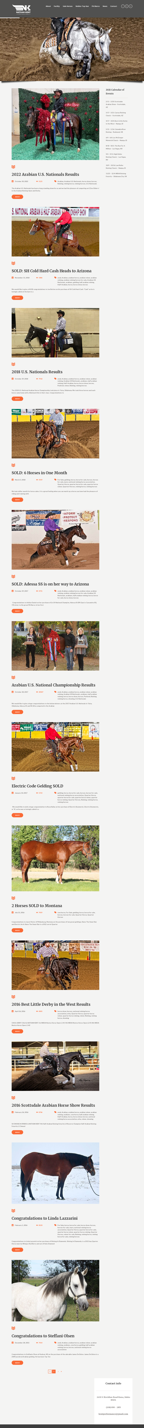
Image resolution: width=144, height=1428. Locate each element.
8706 (40, 1112)
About (48, 6)
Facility (57, 6)
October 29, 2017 (21, 591)
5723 (40, 793)
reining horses (80, 184)
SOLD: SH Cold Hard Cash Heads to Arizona (55, 266)
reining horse (69, 184)
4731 (40, 591)
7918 (40, 379)
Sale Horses (68, 6)
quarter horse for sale (78, 484)
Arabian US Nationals (72, 381)
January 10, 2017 (21, 793)
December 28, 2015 (22, 1343)
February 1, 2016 (21, 1225)
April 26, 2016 (20, 1011)
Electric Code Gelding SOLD (55, 781)
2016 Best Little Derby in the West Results (55, 1000)
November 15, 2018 (22, 278)
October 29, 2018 (21, 379)
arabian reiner (85, 278)
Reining (60, 184)
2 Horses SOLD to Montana (55, 901)
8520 (40, 1225)
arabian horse (73, 278)
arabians (69, 282)
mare (66, 482)
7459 (40, 912)
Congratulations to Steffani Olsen (55, 1331)
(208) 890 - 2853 (113, 1407)
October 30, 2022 (21, 181)
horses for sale (91, 793)
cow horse (61, 912)
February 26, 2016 (21, 1112)
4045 (40, 1011)
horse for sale (81, 480)
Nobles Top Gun (82, 6)
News (105, 6)
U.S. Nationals (91, 184)
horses (94, 181)
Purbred (61, 386)
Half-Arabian (62, 285)
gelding (76, 282)
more (17, 197)
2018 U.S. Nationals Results (55, 367)
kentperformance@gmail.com (113, 1414)
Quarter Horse (63, 484)
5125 (40, 181)
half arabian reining (86, 282)
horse (70, 285)
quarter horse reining (71, 1016)
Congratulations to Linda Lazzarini (55, 1214)
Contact (113, 6)
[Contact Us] (72, 1401)
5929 (40, 480)
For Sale (61, 480)
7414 (40, 1343)
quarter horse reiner (83, 797)
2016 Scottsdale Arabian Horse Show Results (55, 1101)
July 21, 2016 (19, 912)
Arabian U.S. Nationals (72, 181)
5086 (40, 278)
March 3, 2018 (20, 480)
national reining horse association (82, 482)
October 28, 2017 (21, 692)
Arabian (61, 181)
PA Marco (96, 6)
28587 (41, 692)
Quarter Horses (69, 487)
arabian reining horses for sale (75, 280)
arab (59, 278)
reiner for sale (69, 1234)
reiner (66, 386)
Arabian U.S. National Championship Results (55, 680)
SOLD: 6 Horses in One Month (55, 468)
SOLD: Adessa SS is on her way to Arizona (55, 580)
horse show (86, 181)
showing (71, 699)
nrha (69, 1014)
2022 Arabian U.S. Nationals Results (55, 170)
